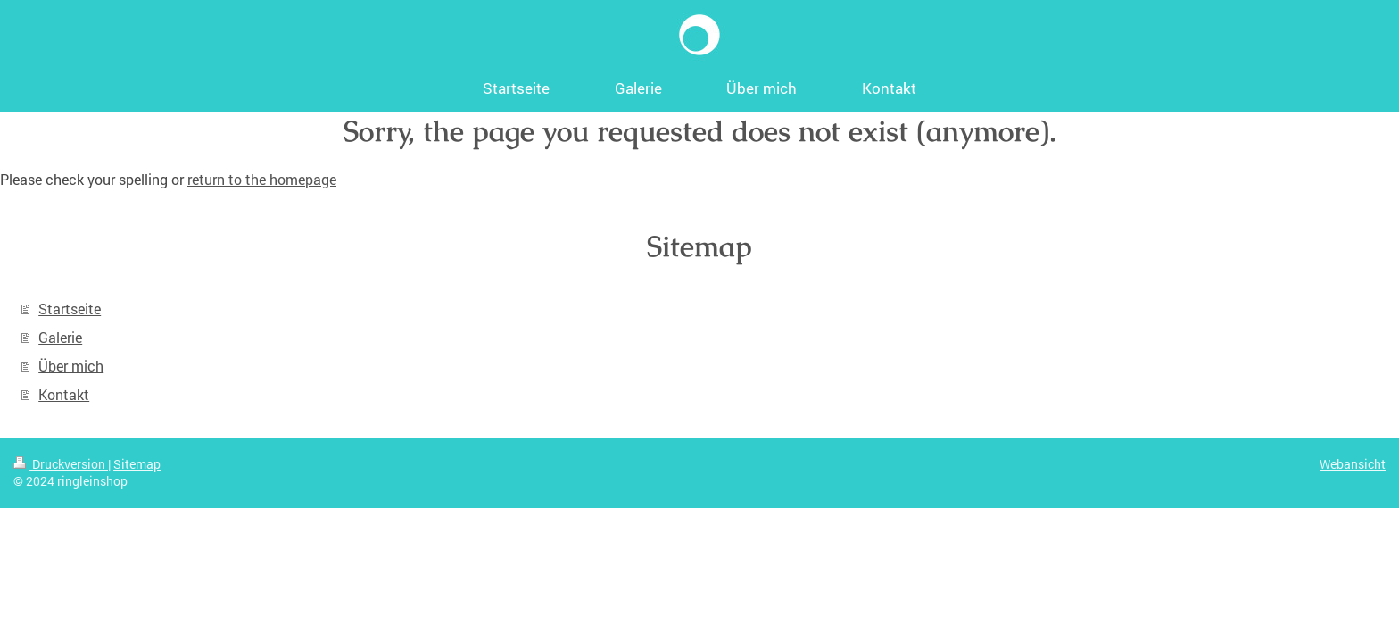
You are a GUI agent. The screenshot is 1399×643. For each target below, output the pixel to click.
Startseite (69, 308)
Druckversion (60, 463)
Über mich (70, 365)
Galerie (60, 337)
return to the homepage (261, 179)
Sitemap (137, 463)
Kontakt (63, 394)
